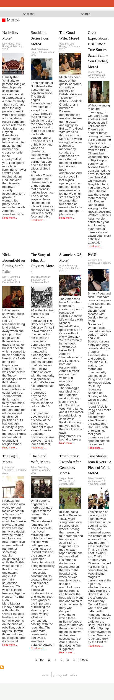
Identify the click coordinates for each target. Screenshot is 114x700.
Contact (46, 675)
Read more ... (10, 217)
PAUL (93, 254)
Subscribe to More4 (2, 667)
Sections (28, 14)
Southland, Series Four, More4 (40, 38)
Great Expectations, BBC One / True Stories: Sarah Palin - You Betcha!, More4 (98, 49)
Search (85, 14)
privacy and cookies (65, 675)
